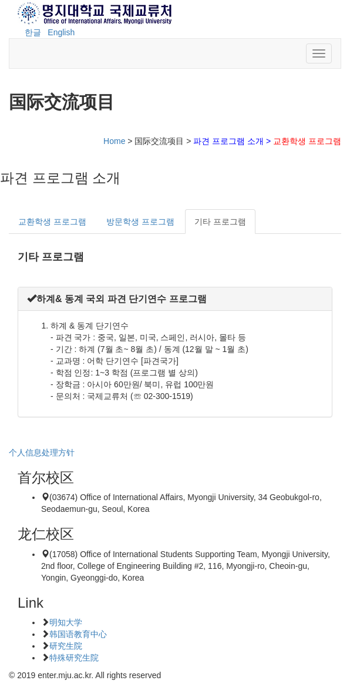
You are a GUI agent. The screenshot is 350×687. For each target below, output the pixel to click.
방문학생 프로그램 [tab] (140, 221)
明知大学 (65, 622)
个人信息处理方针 (42, 452)
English (61, 32)
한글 (33, 32)
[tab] (175, 298)
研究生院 (65, 646)
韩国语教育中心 (78, 634)
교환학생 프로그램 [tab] (52, 221)
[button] (117, 299)
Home (114, 141)
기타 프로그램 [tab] (220, 221)
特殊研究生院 (74, 657)
